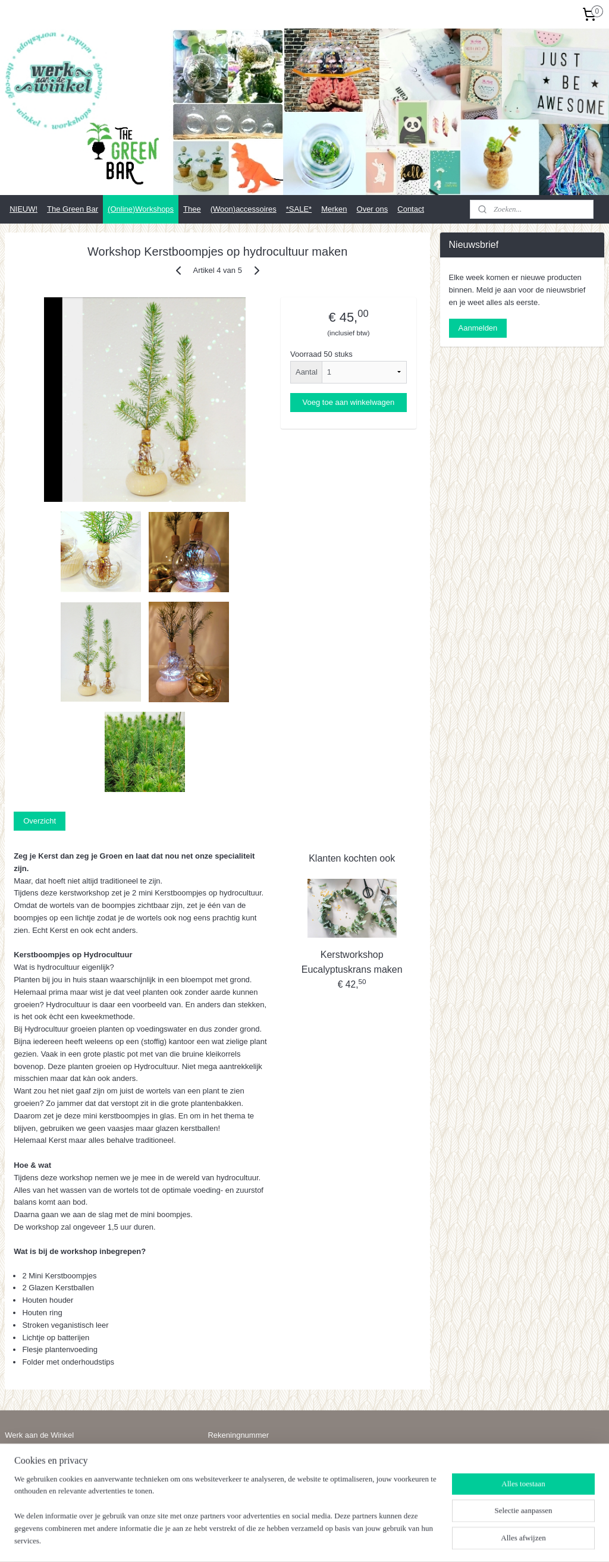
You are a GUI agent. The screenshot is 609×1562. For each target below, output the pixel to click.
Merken (334, 209)
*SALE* (299, 209)
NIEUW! (23, 209)
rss (298, 1540)
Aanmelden (478, 327)
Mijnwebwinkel (430, 1540)
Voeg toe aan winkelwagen (349, 402)
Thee (192, 209)
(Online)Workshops (141, 209)
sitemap (277, 1540)
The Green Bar (72, 209)
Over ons (372, 209)
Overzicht (39, 820)
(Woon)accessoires (244, 209)
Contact (410, 209)
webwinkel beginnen (337, 1540)
